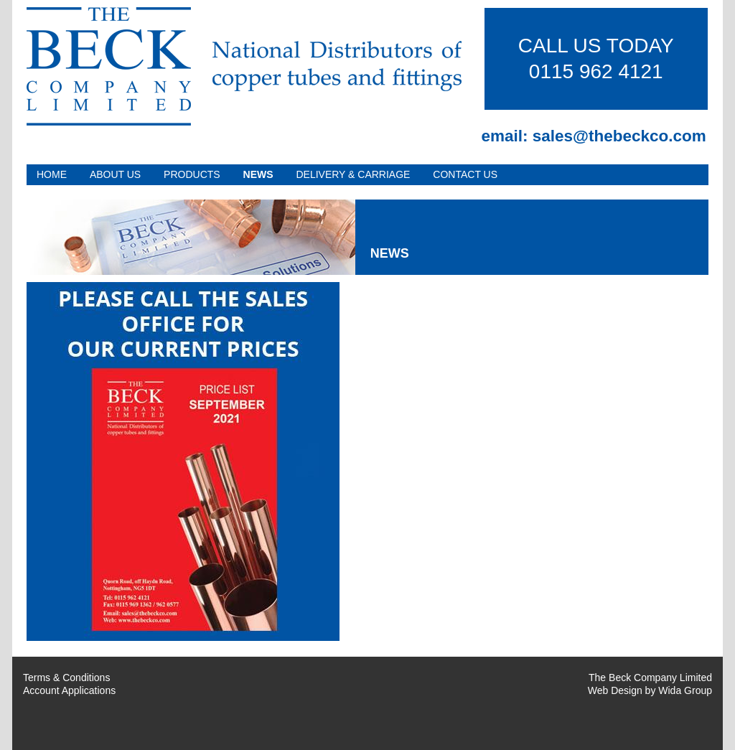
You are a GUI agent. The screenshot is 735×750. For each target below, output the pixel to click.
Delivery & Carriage (353, 174)
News (258, 174)
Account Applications (69, 690)
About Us (115, 174)
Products (192, 174)
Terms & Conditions (66, 677)
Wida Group (685, 690)
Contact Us (465, 174)
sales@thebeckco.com (619, 136)
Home (52, 174)
